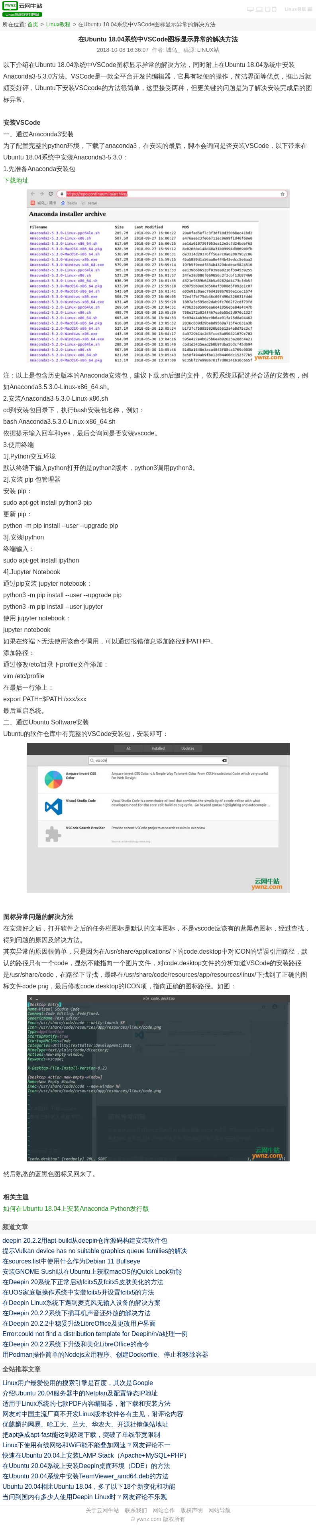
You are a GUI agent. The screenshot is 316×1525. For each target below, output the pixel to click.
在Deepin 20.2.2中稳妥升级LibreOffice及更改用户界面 (79, 1323)
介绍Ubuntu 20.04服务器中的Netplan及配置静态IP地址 (80, 1393)
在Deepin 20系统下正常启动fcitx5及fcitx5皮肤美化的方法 (82, 1282)
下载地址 (16, 180)
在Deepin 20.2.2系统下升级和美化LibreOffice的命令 (75, 1344)
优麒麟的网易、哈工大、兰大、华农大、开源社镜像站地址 (85, 1424)
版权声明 (192, 1510)
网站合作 (164, 1510)
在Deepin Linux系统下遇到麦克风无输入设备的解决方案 (81, 1302)
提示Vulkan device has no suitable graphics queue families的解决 (94, 1251)
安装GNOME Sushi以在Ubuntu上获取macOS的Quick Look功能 (92, 1271)
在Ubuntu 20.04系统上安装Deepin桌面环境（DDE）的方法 (86, 1465)
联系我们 (136, 1510)
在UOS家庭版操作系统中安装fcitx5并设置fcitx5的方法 (78, 1292)
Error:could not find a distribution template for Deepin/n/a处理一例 (95, 1333)
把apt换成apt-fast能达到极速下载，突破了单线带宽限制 (81, 1434)
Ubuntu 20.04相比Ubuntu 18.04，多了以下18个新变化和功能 (88, 1486)
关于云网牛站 (102, 1510)
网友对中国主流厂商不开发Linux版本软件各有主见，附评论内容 (92, 1414)
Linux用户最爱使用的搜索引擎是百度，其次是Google (77, 1382)
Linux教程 (58, 24)
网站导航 (219, 1510)
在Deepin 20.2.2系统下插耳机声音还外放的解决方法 (76, 1313)
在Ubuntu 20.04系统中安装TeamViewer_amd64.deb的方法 (85, 1476)
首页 (32, 24)
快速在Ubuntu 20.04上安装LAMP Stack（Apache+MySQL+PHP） (96, 1455)
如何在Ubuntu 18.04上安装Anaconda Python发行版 (76, 1208)
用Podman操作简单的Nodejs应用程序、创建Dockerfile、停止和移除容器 (105, 1354)
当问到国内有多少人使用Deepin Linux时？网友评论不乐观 (84, 1497)
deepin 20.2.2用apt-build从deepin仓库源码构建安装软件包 (84, 1240)
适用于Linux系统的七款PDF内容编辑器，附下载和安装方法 (86, 1403)
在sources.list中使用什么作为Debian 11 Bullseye (71, 1261)
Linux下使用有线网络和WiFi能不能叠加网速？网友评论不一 (86, 1445)
